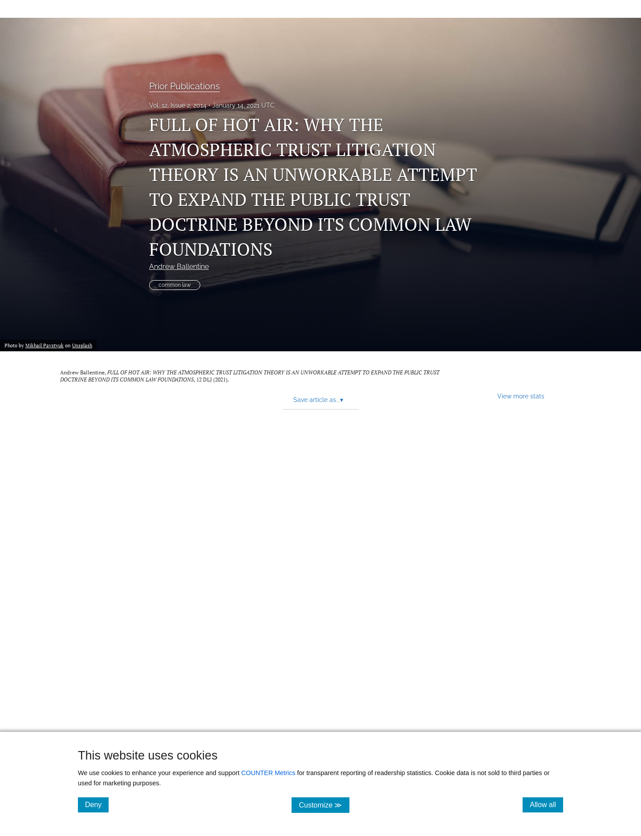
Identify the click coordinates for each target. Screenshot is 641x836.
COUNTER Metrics (268, 772)
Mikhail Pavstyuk (44, 345)
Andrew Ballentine (179, 266)
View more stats (520, 396)
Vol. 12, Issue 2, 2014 (178, 105)
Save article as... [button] (318, 399)
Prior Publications (184, 86)
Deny (97, 804)
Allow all (546, 804)
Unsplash (82, 345)
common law (174, 285)
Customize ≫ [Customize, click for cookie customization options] (324, 804)
